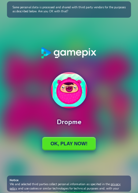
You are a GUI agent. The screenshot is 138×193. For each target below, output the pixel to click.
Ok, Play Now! (68, 143)
